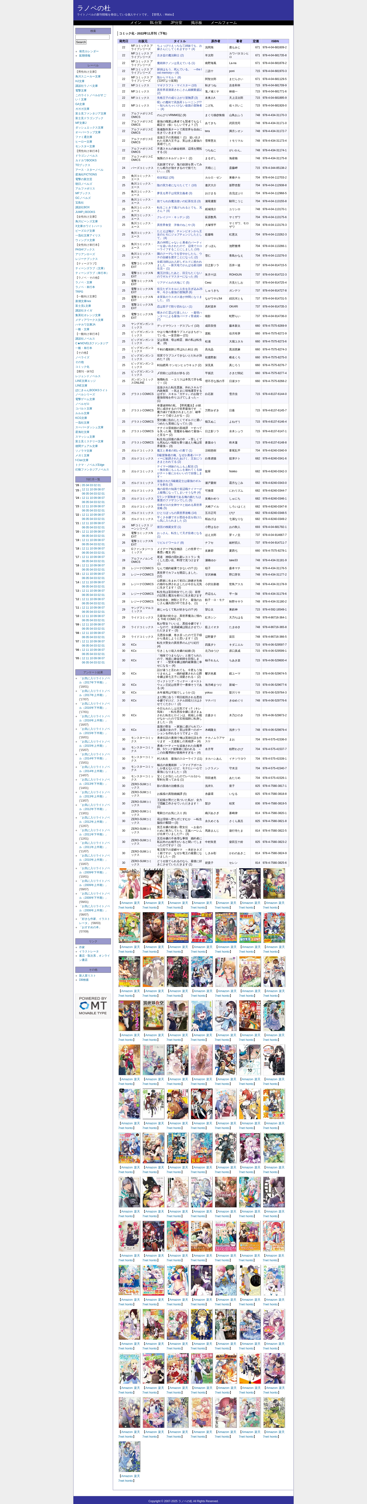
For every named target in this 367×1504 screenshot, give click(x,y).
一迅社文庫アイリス (88, 235)
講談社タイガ (83, 310)
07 (103, 489)
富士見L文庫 (83, 305)
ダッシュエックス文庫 (89, 127)
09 (95, 489)
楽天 (137, 903)
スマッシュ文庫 (85, 436)
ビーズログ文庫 (85, 230)
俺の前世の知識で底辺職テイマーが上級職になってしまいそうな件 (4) (179, 490)
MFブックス (83, 193)
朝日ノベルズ (83, 184)
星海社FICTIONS (86, 174)
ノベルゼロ (82, 403)
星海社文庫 (82, 432)
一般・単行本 (83, 348)
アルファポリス (85, 188)
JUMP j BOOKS (85, 212)
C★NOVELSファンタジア (91, 343)
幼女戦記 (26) (165, 177)
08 (99, 489)
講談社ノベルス (85, 338)
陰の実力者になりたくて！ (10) (177, 185)
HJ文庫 (79, 81)
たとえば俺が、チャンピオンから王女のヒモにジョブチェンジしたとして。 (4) (179, 235)
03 (91, 485)
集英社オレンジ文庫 (88, 315)
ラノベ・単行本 (85, 287)
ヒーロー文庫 (83, 141)
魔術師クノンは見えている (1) (176, 63)
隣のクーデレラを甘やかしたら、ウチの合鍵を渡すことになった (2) (179, 255)
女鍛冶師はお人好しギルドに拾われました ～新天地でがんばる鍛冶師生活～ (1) (179, 265)
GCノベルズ (83, 198)
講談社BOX (82, 207)
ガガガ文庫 (82, 108)
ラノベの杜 (94, 8)
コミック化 (82, 366)
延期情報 (84, 55)
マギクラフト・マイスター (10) (177, 85)
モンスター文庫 (85, 146)
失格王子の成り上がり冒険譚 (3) (177, 97)
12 (83, 489)
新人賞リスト (87, 975)
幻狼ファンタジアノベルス (92, 469)
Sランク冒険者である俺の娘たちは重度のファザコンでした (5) (179, 498)
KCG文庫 (81, 418)
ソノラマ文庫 (83, 450)
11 (87, 489)
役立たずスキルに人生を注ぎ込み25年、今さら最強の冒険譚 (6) (179, 290)
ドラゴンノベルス (86, 155)
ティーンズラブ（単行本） (92, 273)
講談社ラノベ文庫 (86, 85)
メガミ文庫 (82, 455)
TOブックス (82, 165)
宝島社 (79, 202)
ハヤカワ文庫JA (85, 324)
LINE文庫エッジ (85, 381)
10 (91, 489)
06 (83, 493)
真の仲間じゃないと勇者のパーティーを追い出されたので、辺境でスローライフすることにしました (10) (179, 246)
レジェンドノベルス (88, 376)
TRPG (79, 291)
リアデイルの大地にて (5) (173, 282)
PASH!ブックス (85, 249)
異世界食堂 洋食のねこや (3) (176, 225)
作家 (82, 947)
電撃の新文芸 (83, 179)
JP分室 (176, 23)
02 (95, 485)
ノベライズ (82, 357)
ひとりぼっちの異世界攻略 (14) (177, 513)
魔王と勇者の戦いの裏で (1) (174, 450)
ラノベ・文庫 (83, 282)
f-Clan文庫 (81, 460)
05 (83, 485)
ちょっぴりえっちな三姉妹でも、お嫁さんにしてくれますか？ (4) (179, 47)
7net (121, 907)
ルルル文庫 (82, 413)
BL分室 (156, 23)
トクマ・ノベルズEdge (89, 464)
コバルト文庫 (83, 408)
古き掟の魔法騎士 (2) (170, 55)
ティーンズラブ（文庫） (90, 268)
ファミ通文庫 (83, 137)
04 (87, 485)
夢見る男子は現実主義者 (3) (174, 193)
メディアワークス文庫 (89, 320)
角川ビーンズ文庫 (86, 221)
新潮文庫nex (83, 301)
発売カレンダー (89, 51)
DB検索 (84, 979)
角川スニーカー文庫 (88, 76)
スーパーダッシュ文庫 (89, 427)
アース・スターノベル (89, 169)
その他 (79, 362)
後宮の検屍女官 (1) (169, 527)
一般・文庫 (82, 329)
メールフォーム (224, 23)
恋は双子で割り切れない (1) (174, 306)
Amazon (127, 903)
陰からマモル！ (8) (169, 77)
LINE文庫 (81, 385)
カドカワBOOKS (86, 160)
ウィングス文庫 (85, 240)
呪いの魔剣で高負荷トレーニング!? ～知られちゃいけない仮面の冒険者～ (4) (180, 106)
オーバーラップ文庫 (88, 132)
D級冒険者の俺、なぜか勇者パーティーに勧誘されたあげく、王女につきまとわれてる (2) (179, 459)
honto (129, 907)
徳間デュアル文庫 (86, 446)
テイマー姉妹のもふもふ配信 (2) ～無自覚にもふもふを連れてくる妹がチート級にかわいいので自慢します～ (179, 471)
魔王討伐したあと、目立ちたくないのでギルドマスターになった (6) (179, 274)
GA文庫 (80, 104)
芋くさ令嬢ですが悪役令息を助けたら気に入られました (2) (179, 519)
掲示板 (196, 23)
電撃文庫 (81, 90)
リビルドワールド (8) (170, 542)
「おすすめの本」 (90, 927)
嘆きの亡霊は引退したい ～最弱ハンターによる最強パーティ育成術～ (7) (179, 316)
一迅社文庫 (82, 422)
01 (99, 485)
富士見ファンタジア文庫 (90, 113)
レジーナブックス (86, 259)
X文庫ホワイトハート (89, 226)
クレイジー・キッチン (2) (173, 217)
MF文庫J (80, 123)
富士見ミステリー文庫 (89, 441)
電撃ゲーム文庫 (85, 399)
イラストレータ (89, 951)
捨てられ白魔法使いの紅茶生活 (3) (179, 201)
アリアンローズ (85, 254)
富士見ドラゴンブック (89, 118)
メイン (135, 23)
